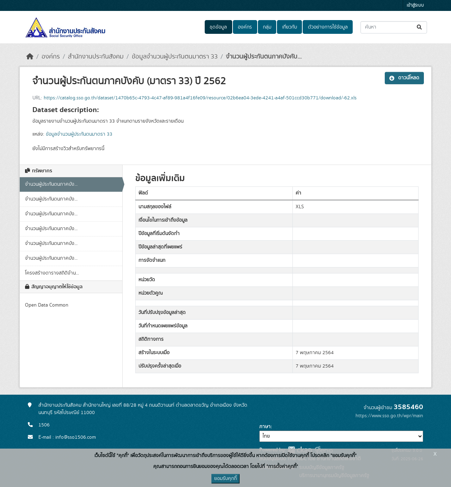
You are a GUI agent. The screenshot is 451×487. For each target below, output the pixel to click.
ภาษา (265, 426)
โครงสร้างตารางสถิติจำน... (52, 273)
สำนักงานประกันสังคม (96, 56)
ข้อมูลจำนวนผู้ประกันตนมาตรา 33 (175, 56)
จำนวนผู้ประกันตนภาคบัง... (51, 184)
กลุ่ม (267, 27)
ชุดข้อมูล (218, 27)
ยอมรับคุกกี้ (225, 478)
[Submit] (419, 27)
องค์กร (245, 27)
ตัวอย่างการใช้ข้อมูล (328, 27)
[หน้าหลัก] (29, 56)
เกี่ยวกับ (289, 27)
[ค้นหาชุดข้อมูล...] (393, 27)
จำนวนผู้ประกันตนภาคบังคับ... (264, 56)
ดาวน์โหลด (404, 77)
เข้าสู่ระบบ (415, 5)
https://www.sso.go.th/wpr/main (389, 415)
